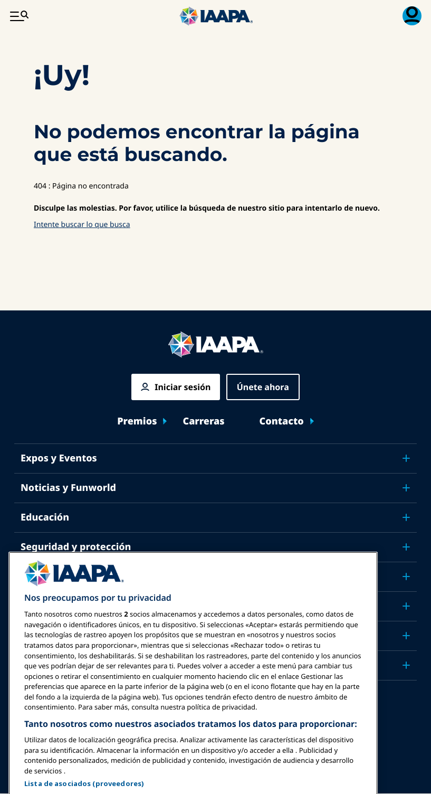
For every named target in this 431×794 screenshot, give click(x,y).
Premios (137, 421)
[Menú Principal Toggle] (18, 15)
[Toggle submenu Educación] (406, 517)
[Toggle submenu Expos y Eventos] (406, 458)
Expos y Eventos (59, 458)
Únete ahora (263, 387)
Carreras (203, 421)
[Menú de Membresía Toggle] (412, 15)
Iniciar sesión (182, 387)
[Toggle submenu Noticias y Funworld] (406, 487)
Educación (45, 517)
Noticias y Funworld (68, 487)
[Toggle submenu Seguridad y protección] (406, 546)
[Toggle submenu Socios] (406, 665)
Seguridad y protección (76, 547)
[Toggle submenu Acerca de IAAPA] (406, 635)
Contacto (282, 421)
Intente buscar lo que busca (82, 225)
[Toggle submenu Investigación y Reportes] (406, 606)
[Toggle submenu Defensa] (406, 576)
